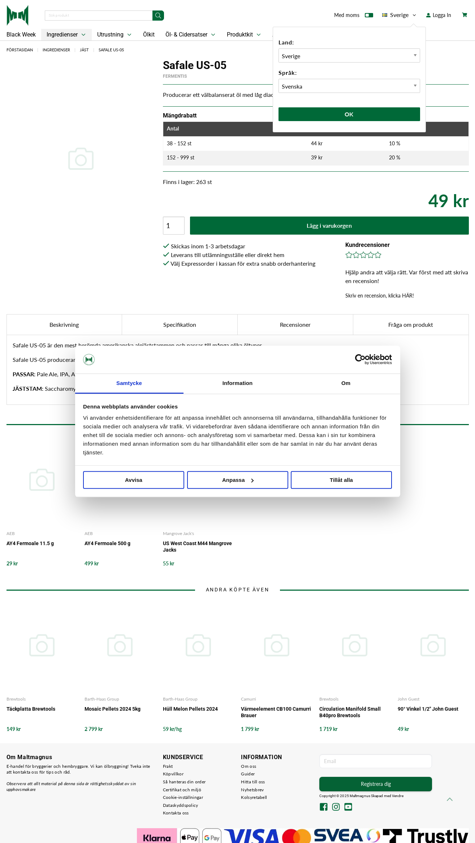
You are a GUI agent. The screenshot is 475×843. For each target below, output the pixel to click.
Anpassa (238, 480)
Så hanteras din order (184, 781)
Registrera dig (376, 784)
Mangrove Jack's (178, 533)
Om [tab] (345, 383)
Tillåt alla (341, 480)
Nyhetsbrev (252, 789)
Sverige (399, 15)
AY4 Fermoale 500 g (107, 543)
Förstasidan (20, 49)
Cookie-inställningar (183, 797)
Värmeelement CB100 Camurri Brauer (276, 712)
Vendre (397, 796)
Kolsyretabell (254, 797)
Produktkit (244, 34)
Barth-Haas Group (102, 699)
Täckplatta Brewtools (31, 709)
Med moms (353, 16)
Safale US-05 (111, 49)
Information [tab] (238, 383)
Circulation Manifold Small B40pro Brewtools (350, 712)
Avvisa (133, 480)
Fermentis (175, 76)
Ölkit (149, 34)
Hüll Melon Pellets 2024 (190, 709)
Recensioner (295, 324)
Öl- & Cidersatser (191, 34)
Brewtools (16, 699)
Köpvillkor (173, 773)
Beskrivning (64, 324)
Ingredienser (67, 34)
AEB (11, 533)
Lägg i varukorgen (329, 225)
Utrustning (115, 34)
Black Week (21, 34)
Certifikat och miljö (182, 789)
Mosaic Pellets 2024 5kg (113, 709)
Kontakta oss (176, 813)
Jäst (84, 49)
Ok (349, 114)
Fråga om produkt (410, 324)
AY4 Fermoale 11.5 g (30, 543)
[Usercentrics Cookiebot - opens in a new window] (360, 359)
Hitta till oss (253, 781)
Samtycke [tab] (129, 383)
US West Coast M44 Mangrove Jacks (197, 546)
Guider (248, 773)
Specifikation (179, 324)
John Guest (408, 699)
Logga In (438, 15)
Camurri (248, 699)
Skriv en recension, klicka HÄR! (379, 295)
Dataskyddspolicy (180, 805)
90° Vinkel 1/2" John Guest (428, 709)
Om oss (248, 766)
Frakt (168, 766)
